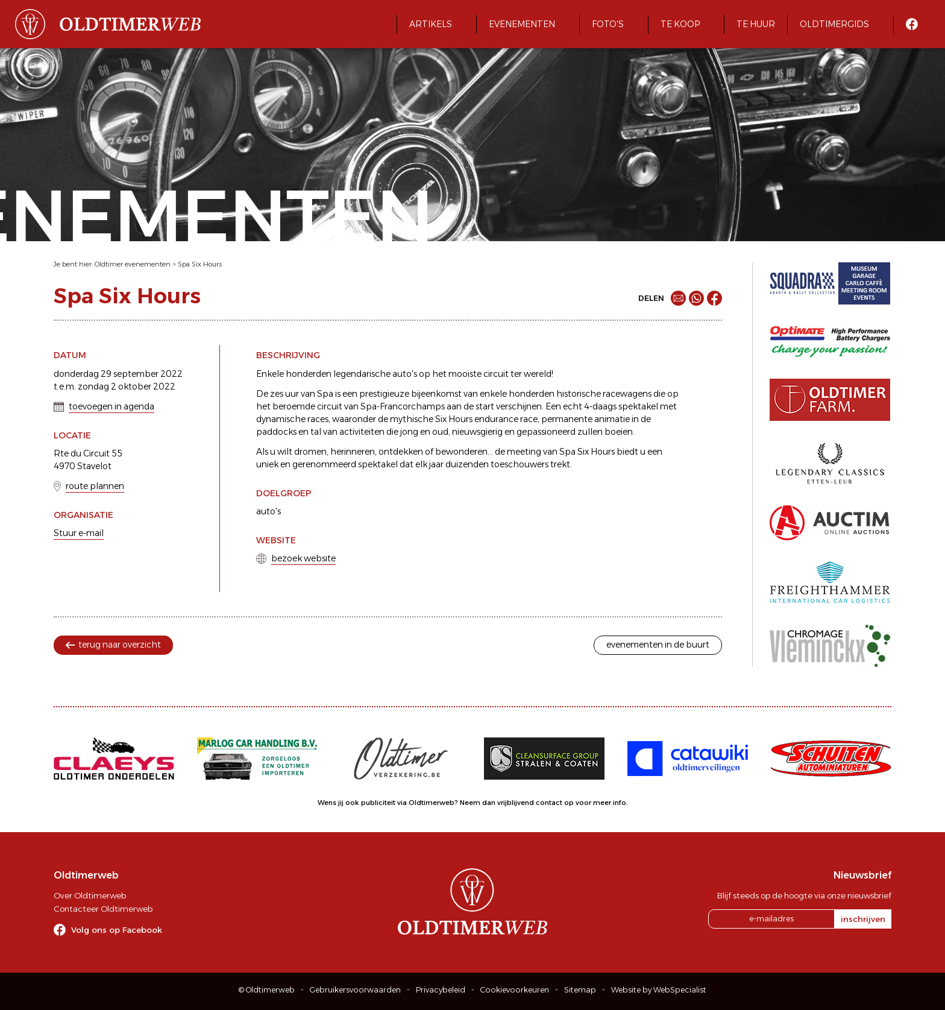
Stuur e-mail (79, 533)
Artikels (430, 24)
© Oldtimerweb (267, 989)
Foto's (608, 24)
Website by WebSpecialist (658, 989)
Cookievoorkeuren (514, 989)
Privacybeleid (440, 989)
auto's (268, 511)
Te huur (755, 24)
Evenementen (522, 24)
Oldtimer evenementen (133, 264)
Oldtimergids (834, 24)
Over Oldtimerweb (90, 895)
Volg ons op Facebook (116, 930)
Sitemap (580, 989)
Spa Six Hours (200, 264)
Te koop (680, 24)
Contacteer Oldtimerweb (103, 909)
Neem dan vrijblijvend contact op (517, 802)
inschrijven (863, 919)
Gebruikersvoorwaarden (355, 989)
